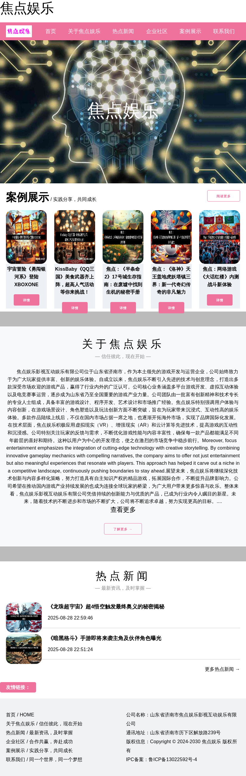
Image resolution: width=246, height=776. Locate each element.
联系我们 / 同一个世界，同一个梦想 (44, 759)
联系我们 (224, 31)
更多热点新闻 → (222, 669)
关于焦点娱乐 (84, 31)
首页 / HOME (20, 714)
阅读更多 (223, 196)
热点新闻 (123, 31)
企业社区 (157, 31)
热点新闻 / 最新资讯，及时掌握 (39, 732)
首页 (50, 31)
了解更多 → (122, 529)
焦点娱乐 (27, 8)
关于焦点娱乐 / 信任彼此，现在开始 (44, 723)
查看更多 (123, 509)
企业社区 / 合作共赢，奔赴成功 (39, 741)
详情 (26, 300)
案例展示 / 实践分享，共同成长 (39, 750)
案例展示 (190, 31)
